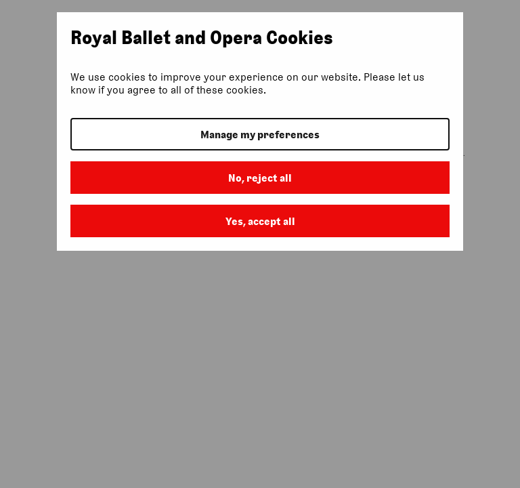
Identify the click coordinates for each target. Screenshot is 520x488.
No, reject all (260, 177)
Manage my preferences (260, 134)
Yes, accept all (260, 221)
